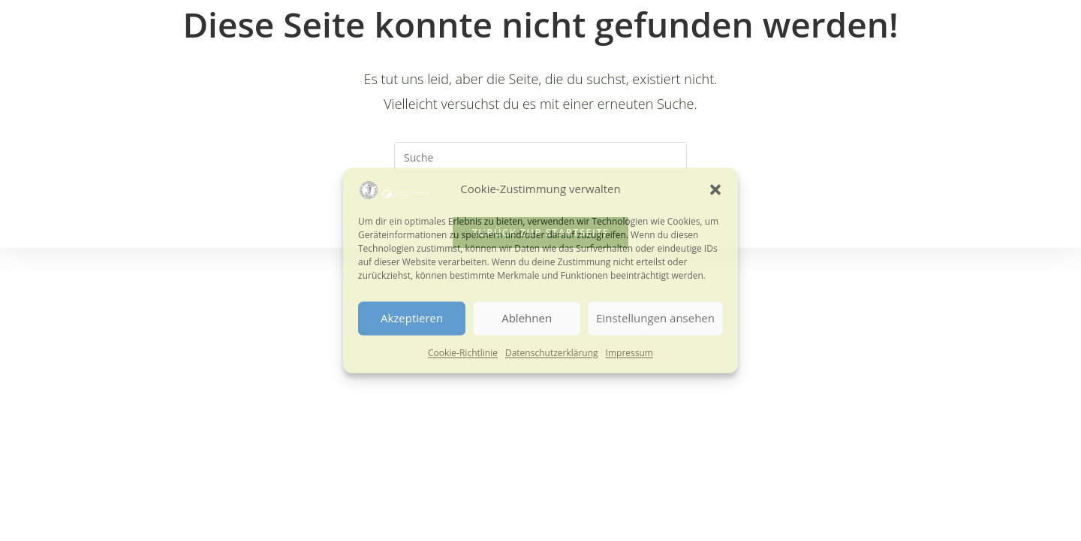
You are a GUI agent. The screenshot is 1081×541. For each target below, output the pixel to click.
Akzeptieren (412, 318)
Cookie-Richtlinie (463, 352)
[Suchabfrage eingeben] (540, 157)
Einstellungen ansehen (655, 318)
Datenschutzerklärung (551, 352)
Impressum (629, 352)
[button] (715, 189)
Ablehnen (526, 318)
